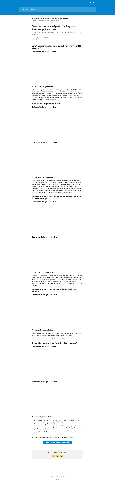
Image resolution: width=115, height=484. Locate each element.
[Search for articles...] (57, 9)
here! (66, 339)
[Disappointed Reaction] (54, 456)
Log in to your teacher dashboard (57, 442)
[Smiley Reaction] (61, 456)
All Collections (35, 18)
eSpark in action (45, 18)
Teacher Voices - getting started (60, 18)
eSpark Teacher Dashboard (58, 476)
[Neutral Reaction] (57, 456)
